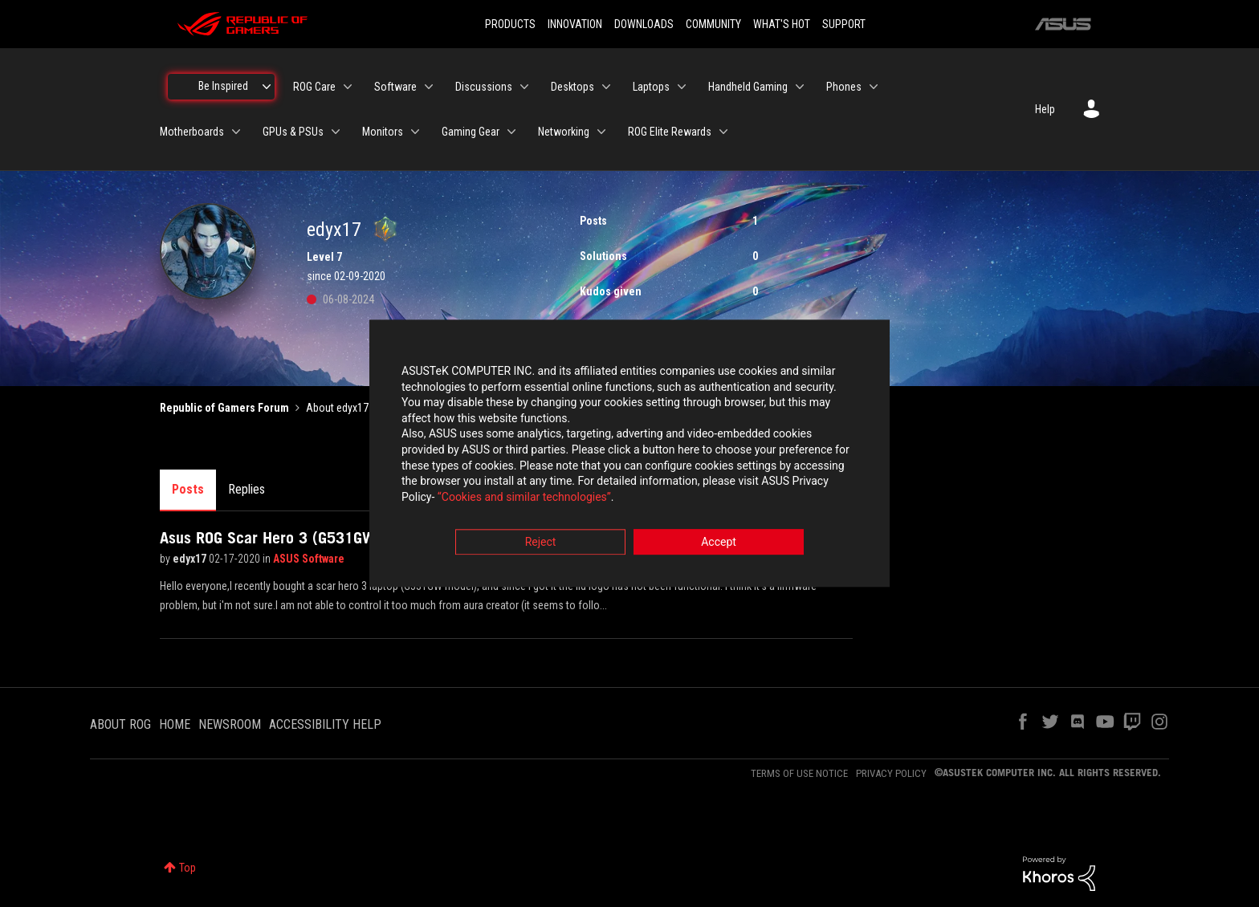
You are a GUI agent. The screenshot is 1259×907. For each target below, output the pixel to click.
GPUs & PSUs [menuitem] (293, 131)
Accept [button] (718, 542)
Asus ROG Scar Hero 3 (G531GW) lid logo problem (328, 537)
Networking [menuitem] (563, 131)
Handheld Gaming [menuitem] (748, 86)
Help (1045, 109)
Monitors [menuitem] (382, 131)
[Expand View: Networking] (601, 131)
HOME (174, 724)
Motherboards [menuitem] (192, 131)
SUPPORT (844, 24)
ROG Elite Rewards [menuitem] (669, 131)
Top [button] (187, 867)
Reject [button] (540, 542)
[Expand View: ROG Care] (348, 86)
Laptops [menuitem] (651, 86)
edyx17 (191, 558)
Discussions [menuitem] (483, 86)
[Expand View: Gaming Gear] (511, 131)
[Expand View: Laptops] (682, 86)
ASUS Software (308, 558)
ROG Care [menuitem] (314, 86)
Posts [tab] (188, 489)
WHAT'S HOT (781, 24)
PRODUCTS (510, 24)
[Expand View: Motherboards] (236, 131)
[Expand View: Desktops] (606, 86)
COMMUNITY (713, 24)
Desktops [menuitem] (572, 86)
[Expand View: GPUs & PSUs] (336, 131)
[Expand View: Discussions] (524, 86)
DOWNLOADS (644, 24)
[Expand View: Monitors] (415, 131)
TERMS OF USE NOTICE (799, 773)
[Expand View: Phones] (874, 86)
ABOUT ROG (120, 724)
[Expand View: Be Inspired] (267, 86)
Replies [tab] (246, 489)
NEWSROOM (229, 724)
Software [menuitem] (395, 86)
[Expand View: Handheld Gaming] (800, 86)
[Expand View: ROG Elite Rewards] (723, 131)
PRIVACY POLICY (891, 773)
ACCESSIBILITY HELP (325, 724)
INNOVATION (575, 24)
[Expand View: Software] (429, 86)
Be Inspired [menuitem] (223, 85)
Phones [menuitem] (844, 86)
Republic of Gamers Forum (224, 407)
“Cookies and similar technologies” (524, 496)
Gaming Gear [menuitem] (470, 131)
